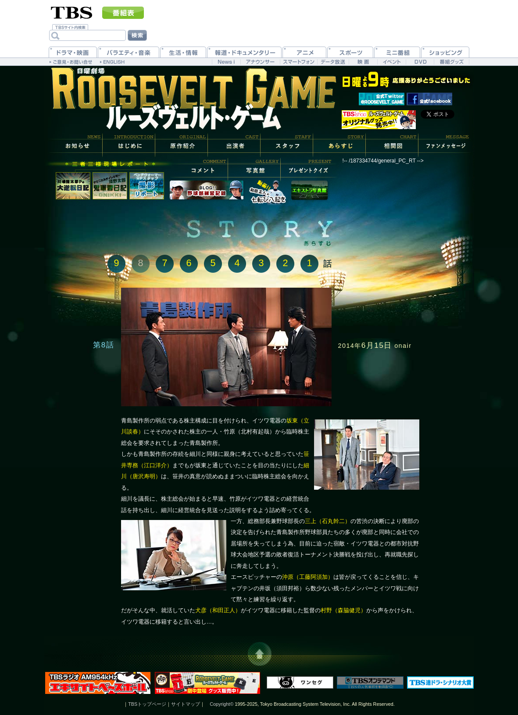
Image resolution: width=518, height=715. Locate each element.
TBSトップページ (147, 704)
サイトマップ (185, 704)
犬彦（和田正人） (218, 610)
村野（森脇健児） (343, 610)
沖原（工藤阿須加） (307, 577)
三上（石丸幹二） (327, 521)
